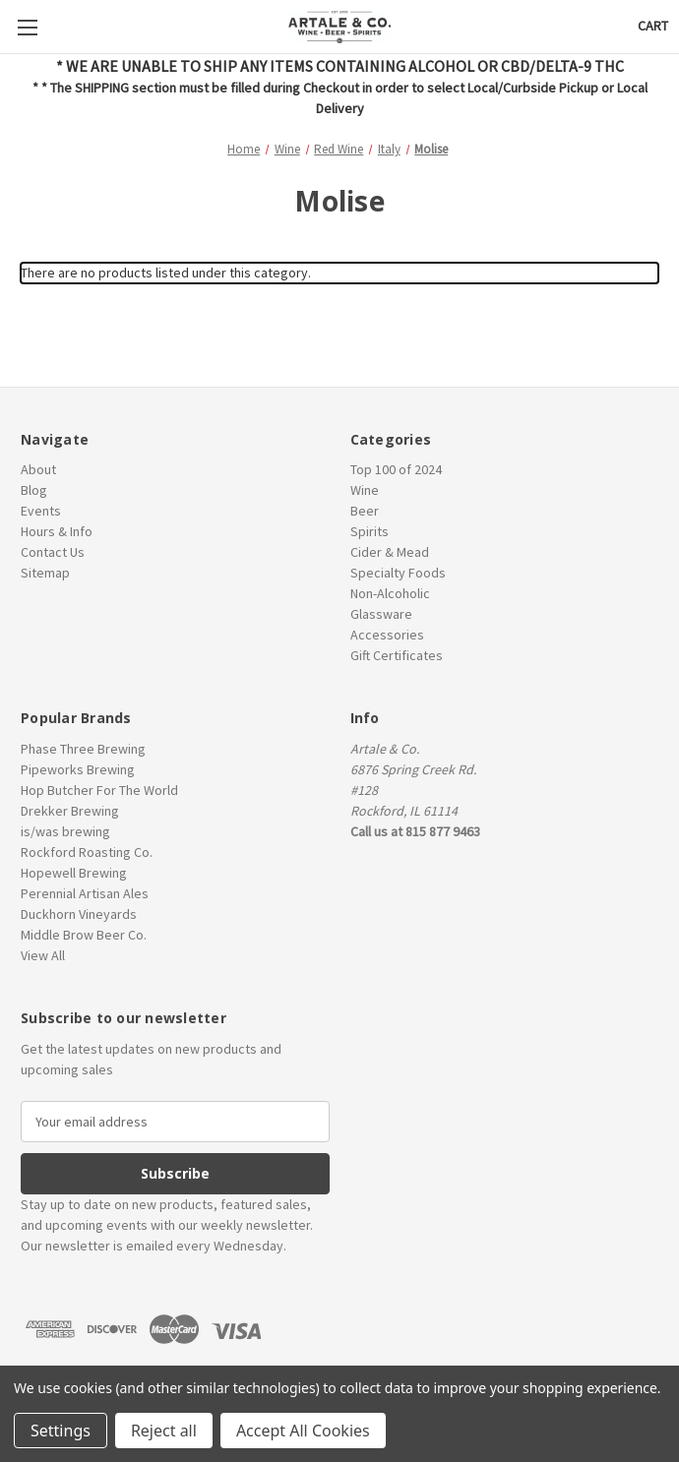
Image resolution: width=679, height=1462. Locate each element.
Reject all (164, 1430)
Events (41, 510)
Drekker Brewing (70, 811)
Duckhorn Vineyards (79, 914)
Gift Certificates (396, 655)
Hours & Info (57, 531)
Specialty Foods (398, 572)
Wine (364, 490)
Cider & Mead (389, 552)
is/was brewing (65, 831)
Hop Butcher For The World (99, 790)
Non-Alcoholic (390, 593)
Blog (34, 490)
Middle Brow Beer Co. (84, 935)
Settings (61, 1430)
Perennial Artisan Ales (85, 893)
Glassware (381, 614)
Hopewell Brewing (74, 873)
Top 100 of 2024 (396, 469)
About (38, 469)
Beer (364, 510)
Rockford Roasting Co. (87, 852)
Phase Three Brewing (83, 749)
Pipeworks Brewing (78, 769)
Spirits (369, 531)
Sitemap (45, 572)
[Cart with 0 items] (653, 26)
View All (43, 955)
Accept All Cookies (303, 1430)
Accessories (387, 634)
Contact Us (53, 552)
